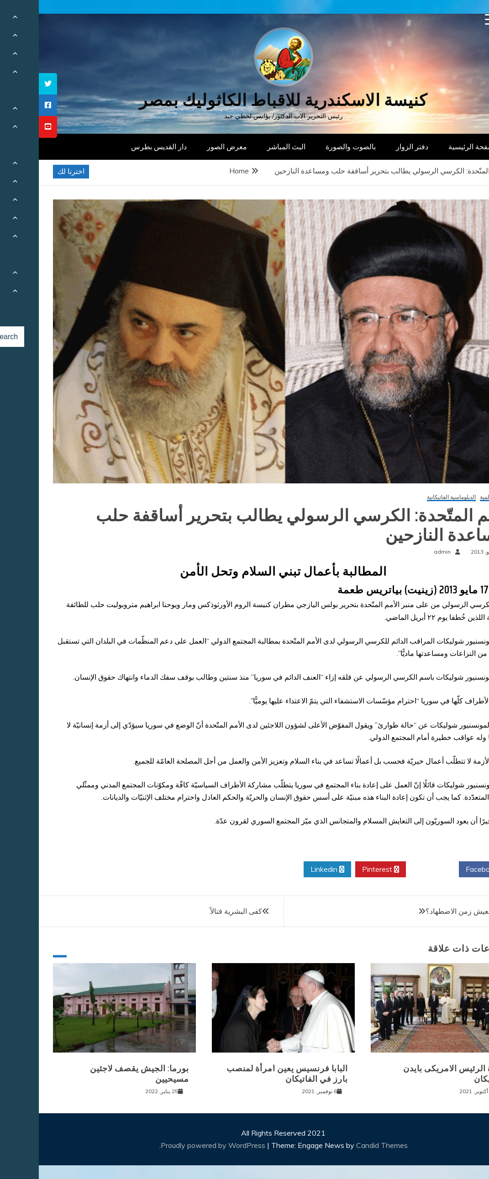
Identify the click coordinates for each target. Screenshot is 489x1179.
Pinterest (341, 869)
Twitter (393, 869)
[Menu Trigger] (451, 19)
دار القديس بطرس (120, 146)
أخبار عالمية (454, 497)
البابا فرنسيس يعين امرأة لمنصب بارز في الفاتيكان (248, 1073)
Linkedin (288, 869)
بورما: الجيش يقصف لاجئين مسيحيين (100, 1073)
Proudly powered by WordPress (175, 1145)
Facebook (446, 869)
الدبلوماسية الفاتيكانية (412, 497)
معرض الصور (188, 146)
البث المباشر (247, 146)
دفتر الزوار (373, 146)
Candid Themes (343, 1145)
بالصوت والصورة (312, 146)
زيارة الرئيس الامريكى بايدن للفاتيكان (416, 1073)
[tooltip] (9, 83)
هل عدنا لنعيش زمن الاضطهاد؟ (433, 911)
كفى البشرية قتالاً (197, 911)
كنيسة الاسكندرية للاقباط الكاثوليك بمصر (244, 100)
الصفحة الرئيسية (434, 146)
